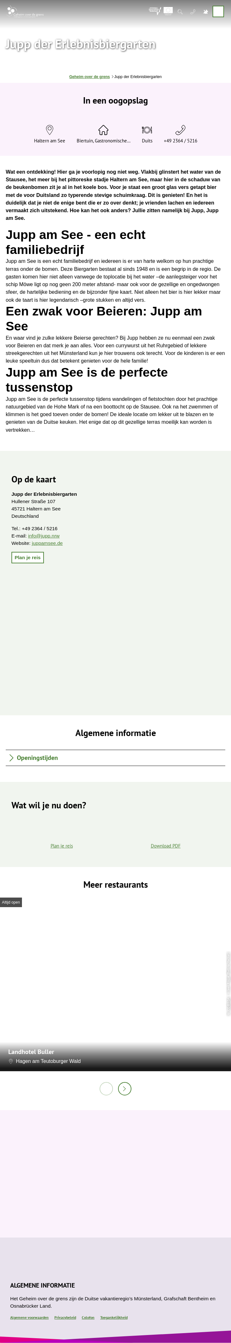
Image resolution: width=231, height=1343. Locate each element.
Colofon (88, 1317)
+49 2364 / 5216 (180, 140)
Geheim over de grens (89, 77)
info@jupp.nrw (44, 535)
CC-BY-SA (228, 1004)
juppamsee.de (47, 543)
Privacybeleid (65, 1317)
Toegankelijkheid (114, 1317)
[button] (27, 557)
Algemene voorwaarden (29, 1317)
